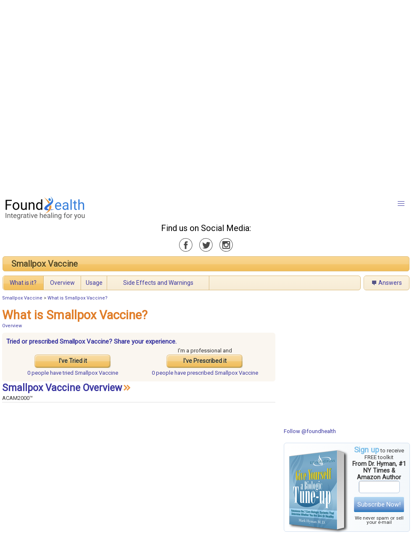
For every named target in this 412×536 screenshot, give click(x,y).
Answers (390, 282)
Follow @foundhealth (310, 431)
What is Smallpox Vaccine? (78, 298)
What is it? (23, 282)
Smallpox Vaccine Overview (62, 388)
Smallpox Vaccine (44, 264)
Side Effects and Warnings (158, 282)
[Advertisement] (96, 96)
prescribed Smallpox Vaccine (205, 373)
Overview (62, 282)
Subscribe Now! (379, 504)
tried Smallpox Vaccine (72, 373)
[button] (401, 204)
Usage (94, 282)
